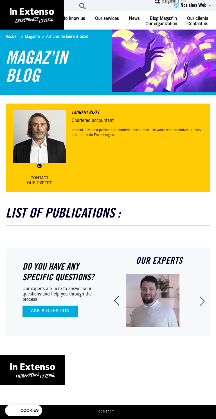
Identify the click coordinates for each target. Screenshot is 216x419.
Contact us (197, 24)
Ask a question (50, 311)
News (134, 19)
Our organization (161, 24)
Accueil (12, 37)
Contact (106, 412)
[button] (23, 410)
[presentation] (116, 301)
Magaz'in (32, 37)
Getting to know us (66, 19)
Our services (107, 19)
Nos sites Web (193, 5)
